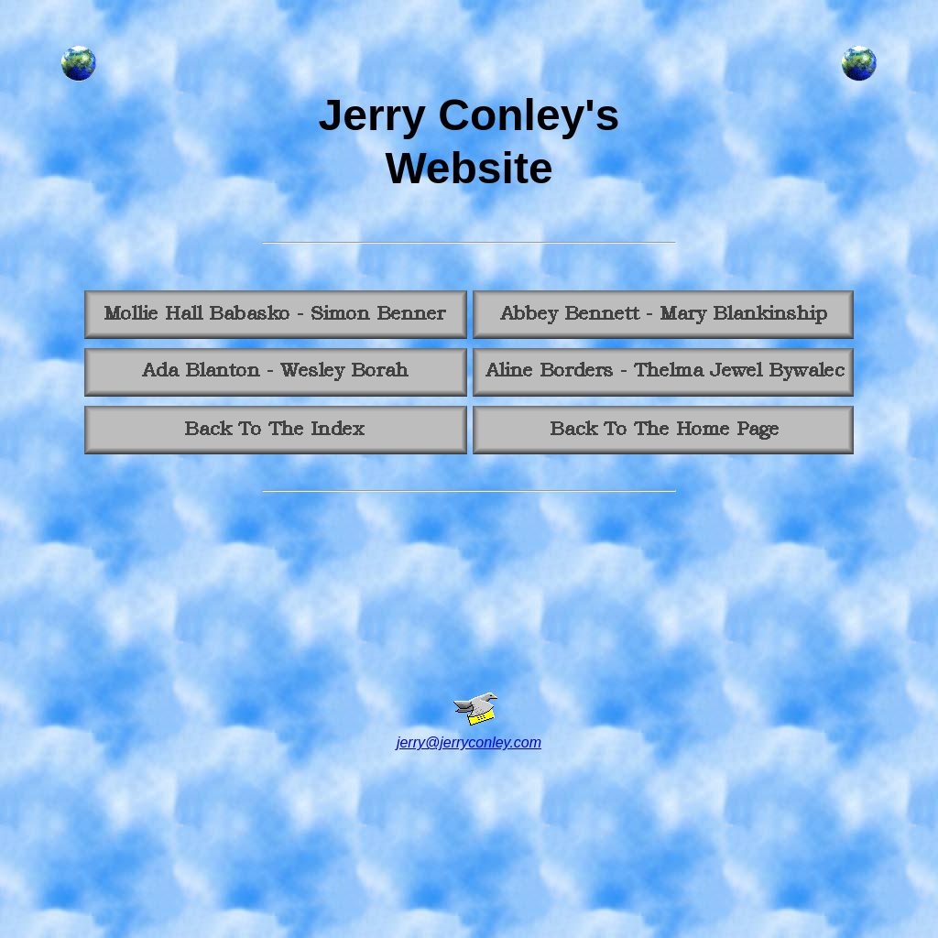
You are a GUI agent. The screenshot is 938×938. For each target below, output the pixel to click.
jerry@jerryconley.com (469, 742)
